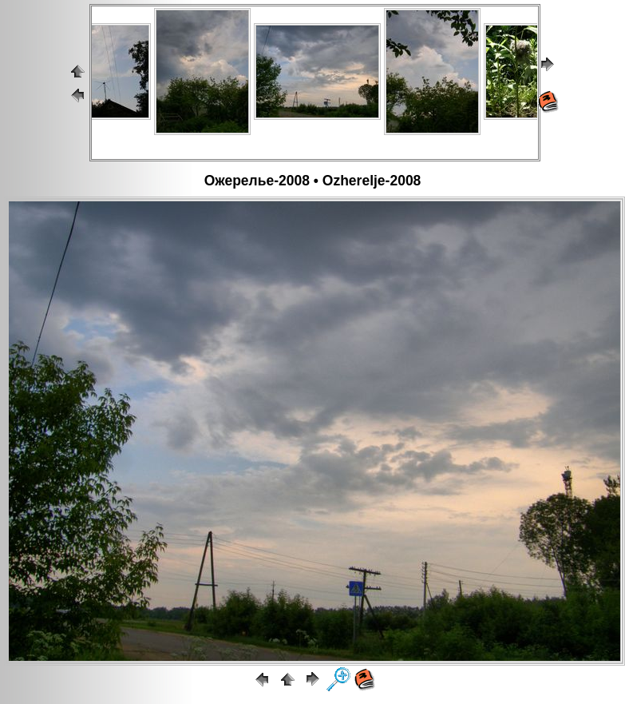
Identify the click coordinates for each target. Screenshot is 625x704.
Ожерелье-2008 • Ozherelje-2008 (312, 181)
